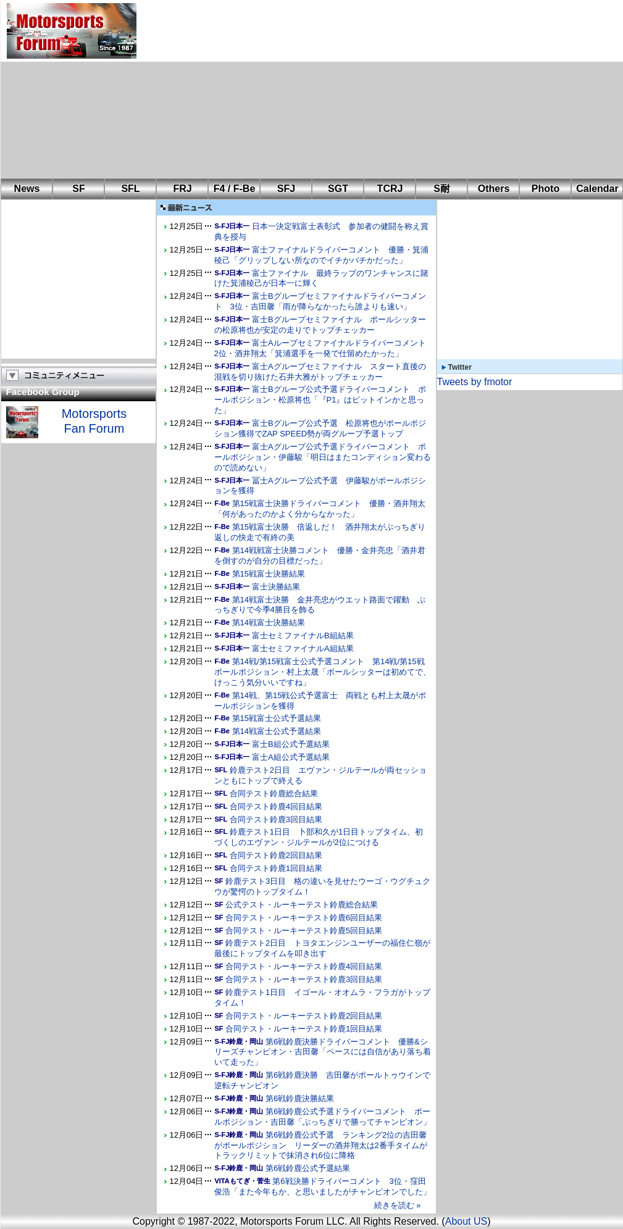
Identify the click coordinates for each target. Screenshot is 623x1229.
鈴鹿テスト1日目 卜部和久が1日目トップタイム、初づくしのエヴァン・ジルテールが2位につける (319, 837)
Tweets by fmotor (474, 382)
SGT (338, 188)
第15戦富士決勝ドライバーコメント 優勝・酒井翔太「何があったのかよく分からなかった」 (319, 509)
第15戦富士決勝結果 (268, 573)
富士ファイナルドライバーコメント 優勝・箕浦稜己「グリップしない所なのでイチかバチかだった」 (321, 255)
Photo (545, 188)
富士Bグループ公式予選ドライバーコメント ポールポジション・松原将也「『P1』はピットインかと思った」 (320, 400)
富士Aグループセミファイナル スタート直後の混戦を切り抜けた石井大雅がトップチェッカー (320, 371)
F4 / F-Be (235, 188)
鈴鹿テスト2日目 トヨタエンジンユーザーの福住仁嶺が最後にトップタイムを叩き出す (322, 948)
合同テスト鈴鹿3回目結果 (276, 819)
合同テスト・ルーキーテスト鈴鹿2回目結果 (303, 1015)
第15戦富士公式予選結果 (276, 718)
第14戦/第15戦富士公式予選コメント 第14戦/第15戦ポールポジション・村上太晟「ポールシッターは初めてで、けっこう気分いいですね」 (322, 672)
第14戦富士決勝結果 (268, 622)
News (27, 188)
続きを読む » (397, 1205)
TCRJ (390, 188)
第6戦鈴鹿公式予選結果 (308, 1168)
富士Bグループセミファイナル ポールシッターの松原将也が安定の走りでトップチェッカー (320, 325)
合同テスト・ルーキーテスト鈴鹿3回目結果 (303, 979)
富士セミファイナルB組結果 (303, 635)
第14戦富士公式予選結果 (276, 731)
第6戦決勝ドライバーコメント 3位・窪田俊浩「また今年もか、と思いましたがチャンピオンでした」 (322, 1186)
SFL (130, 188)
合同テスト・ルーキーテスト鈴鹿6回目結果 (303, 917)
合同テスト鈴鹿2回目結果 (276, 855)
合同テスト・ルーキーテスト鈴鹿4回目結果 (303, 966)
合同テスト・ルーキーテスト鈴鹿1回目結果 (303, 1028)
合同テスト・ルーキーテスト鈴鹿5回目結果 (303, 930)
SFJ (286, 188)
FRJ (182, 188)
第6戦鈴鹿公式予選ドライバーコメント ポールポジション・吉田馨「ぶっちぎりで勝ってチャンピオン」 (322, 1117)
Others (494, 188)
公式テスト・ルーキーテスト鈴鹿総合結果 (301, 904)
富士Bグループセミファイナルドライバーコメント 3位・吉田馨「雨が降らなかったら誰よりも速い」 (320, 301)
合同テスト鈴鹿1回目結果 (276, 868)
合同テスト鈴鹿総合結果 (274, 793)
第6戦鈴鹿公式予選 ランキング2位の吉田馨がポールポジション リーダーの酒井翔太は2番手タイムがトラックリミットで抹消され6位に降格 (320, 1145)
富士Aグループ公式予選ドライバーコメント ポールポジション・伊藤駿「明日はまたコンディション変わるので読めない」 (322, 457)
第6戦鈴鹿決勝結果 (300, 1098)
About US (466, 1221)
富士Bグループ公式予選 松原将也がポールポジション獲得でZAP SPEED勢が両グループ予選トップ (320, 428)
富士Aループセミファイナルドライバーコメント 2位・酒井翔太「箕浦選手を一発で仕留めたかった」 (324, 348)
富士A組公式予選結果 (291, 757)
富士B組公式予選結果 (291, 744)
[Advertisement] (302, 89)
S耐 (441, 188)
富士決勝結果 (276, 586)
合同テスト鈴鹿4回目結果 (276, 806)
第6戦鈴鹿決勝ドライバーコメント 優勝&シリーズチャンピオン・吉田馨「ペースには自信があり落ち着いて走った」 (322, 1052)
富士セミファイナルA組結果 (303, 648)
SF (78, 188)
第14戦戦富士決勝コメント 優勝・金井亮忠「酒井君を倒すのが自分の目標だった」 (319, 555)
